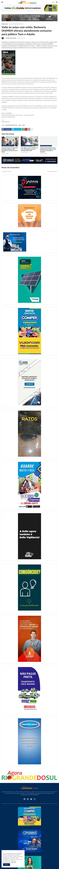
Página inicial (5, 24)
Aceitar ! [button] (6, 864)
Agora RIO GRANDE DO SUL (16, 24)
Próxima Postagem (52, 171)
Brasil (20, 125)
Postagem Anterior (6, 171)
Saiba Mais (13, 862)
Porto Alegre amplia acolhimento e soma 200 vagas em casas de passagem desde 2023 (29, 149)
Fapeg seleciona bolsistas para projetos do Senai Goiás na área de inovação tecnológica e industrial (48, 150)
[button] (2, 2)
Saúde (23, 125)
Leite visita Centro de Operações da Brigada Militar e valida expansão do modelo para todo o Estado (10, 150)
